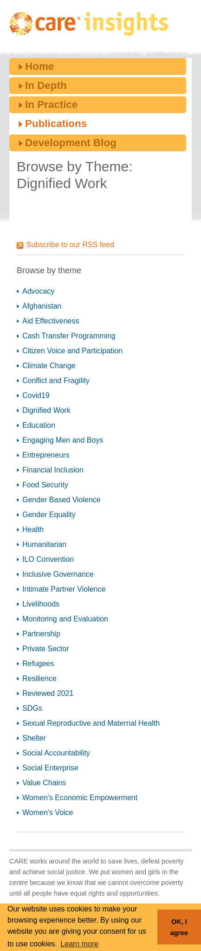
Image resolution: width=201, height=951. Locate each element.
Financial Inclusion (53, 470)
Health (33, 529)
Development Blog (71, 142)
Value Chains (44, 783)
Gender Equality (49, 515)
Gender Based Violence (61, 500)
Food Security (45, 485)
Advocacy (38, 291)
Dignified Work (46, 410)
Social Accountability (56, 753)
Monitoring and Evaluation (65, 619)
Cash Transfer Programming (69, 336)
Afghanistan (42, 306)
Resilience (39, 678)
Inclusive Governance (58, 574)
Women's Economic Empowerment (79, 798)
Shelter (34, 738)
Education (38, 425)
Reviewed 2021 (47, 693)
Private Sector (45, 649)
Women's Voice (47, 812)
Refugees (38, 664)
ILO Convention (48, 559)
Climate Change (49, 366)
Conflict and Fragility (56, 380)
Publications (56, 123)
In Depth (46, 85)
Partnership (41, 634)
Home (39, 66)
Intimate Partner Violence (63, 589)
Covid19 (36, 395)
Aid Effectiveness (50, 321)
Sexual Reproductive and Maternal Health (91, 723)
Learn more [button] (79, 944)
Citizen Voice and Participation (72, 351)
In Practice (51, 104)
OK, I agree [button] (179, 927)
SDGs (32, 708)
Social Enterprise (50, 768)
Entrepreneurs (45, 455)
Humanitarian (44, 544)
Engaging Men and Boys (62, 440)
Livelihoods (40, 604)
